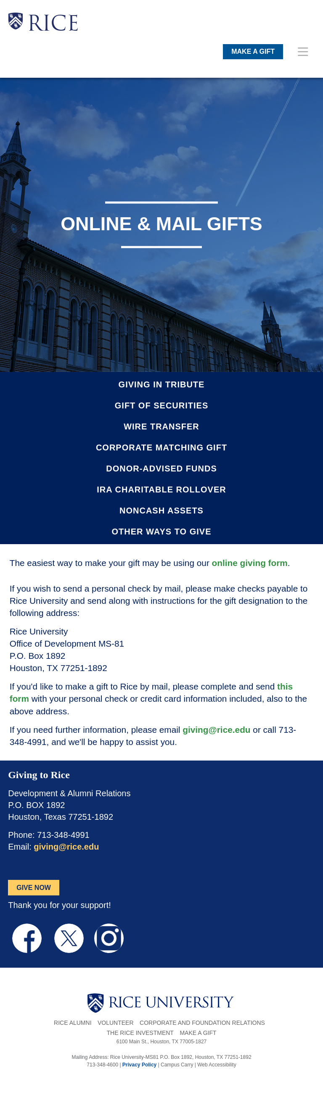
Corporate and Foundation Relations (202, 1022)
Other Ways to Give (162, 531)
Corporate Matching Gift (161, 447)
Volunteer (116, 1022)
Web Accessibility (216, 1065)
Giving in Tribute (162, 384)
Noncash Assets (161, 510)
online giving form (250, 563)
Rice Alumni (72, 1022)
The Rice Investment (139, 1032)
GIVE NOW (33, 887)
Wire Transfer (161, 426)
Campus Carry (177, 1065)
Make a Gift (198, 1032)
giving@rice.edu (216, 729)
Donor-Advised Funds (161, 468)
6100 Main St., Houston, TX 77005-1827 (161, 1042)
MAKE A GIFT (253, 51)
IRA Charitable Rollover (161, 489)
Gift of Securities (161, 405)
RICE (53, 25)
